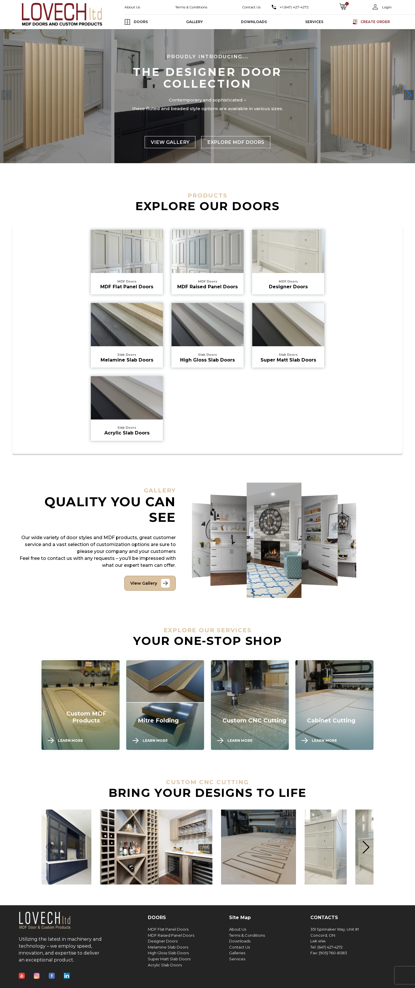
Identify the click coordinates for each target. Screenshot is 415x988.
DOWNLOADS (254, 22)
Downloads (239, 941)
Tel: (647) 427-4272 (326, 947)
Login (386, 7)
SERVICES (314, 22)
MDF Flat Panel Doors (168, 929)
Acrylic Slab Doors (165, 965)
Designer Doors (163, 941)
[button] (409, 95)
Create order (375, 22)
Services (237, 959)
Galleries (237, 953)
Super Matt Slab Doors (169, 959)
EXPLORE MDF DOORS (235, 142)
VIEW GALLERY (170, 142)
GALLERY (194, 22)
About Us (132, 7)
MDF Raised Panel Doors (171, 935)
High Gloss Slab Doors (168, 953)
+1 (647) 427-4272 (294, 7)
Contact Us (251, 7)
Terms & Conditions (191, 7)
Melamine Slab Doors (168, 947)
